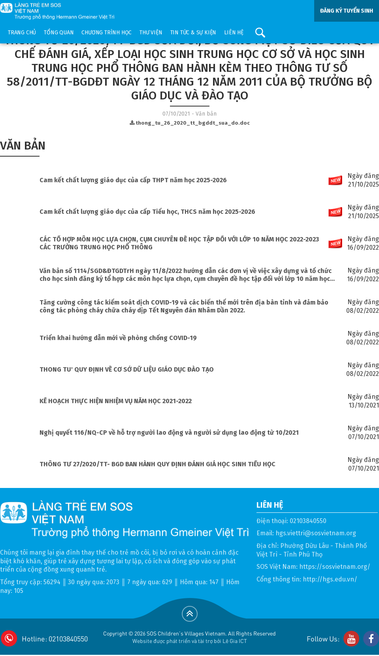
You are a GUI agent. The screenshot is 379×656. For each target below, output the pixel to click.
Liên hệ (233, 32)
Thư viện (151, 32)
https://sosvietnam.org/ (334, 566)
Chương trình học (106, 32)
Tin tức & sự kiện (193, 32)
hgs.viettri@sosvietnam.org (315, 533)
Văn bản (22, 145)
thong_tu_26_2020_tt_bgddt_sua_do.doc (190, 123)
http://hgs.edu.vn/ (330, 579)
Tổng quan (59, 32)
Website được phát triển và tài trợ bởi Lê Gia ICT (189, 640)
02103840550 (308, 521)
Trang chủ (22, 32)
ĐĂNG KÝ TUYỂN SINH (346, 10)
